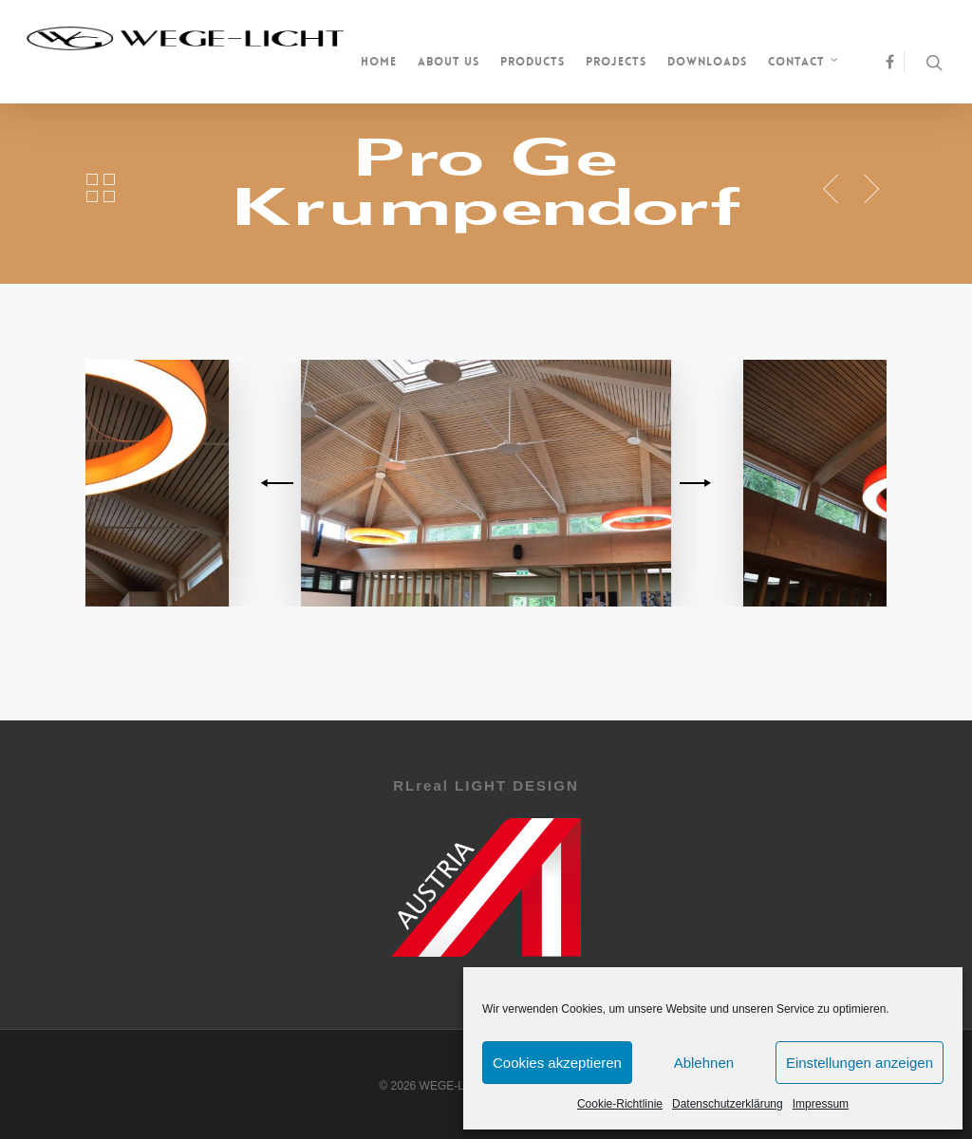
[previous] (280, 483)
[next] (692, 483)
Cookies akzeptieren (557, 1063)
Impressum (821, 1104)
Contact (804, 63)
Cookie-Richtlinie (620, 1104)
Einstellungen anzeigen (859, 1063)
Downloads (707, 61)
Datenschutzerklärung (727, 1104)
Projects (616, 61)
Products (532, 61)
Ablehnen (704, 1063)
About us (448, 61)
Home (379, 61)
